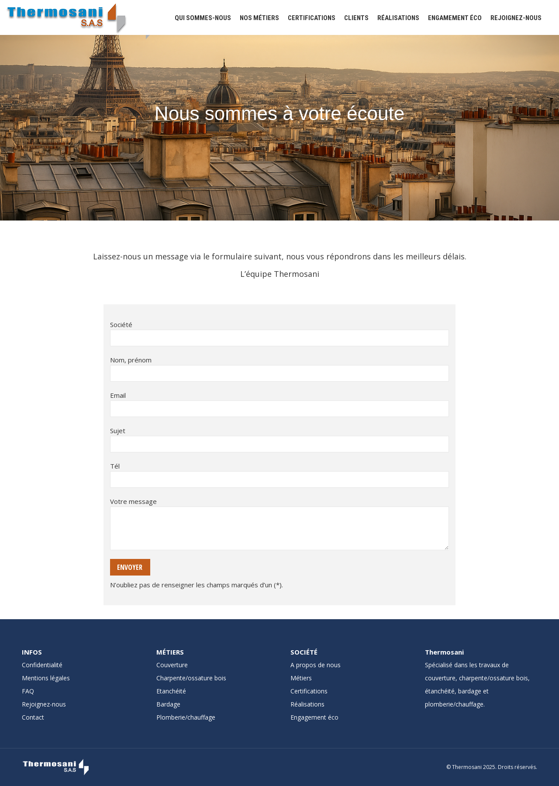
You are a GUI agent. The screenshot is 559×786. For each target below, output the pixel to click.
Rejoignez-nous (44, 704)
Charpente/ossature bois (191, 678)
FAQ (28, 691)
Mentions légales (46, 678)
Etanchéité (171, 691)
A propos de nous (315, 665)
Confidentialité (42, 665)
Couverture (172, 665)
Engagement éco (314, 717)
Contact (33, 717)
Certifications (309, 691)
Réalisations (307, 704)
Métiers (301, 678)
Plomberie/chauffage (185, 717)
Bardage (168, 704)
